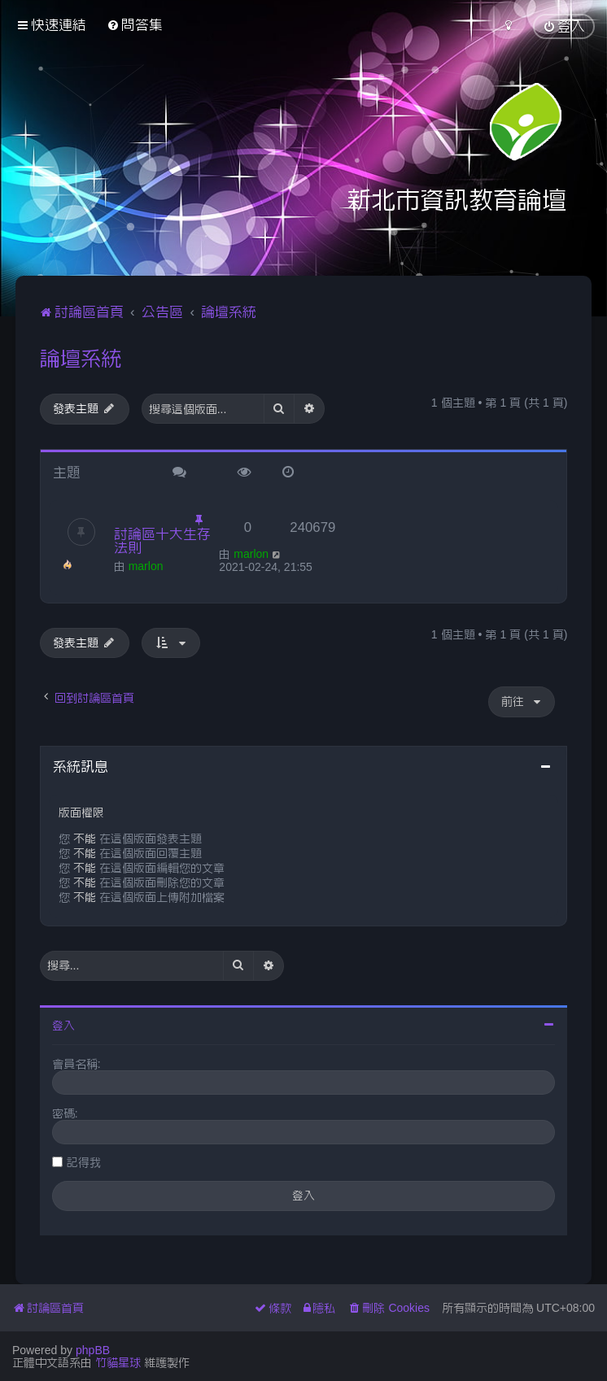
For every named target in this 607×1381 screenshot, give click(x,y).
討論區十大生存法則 (162, 540)
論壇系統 (80, 357)
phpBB (93, 1350)
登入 (63, 1025)
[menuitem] (135, 25)
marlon (146, 566)
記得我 (84, 1162)
